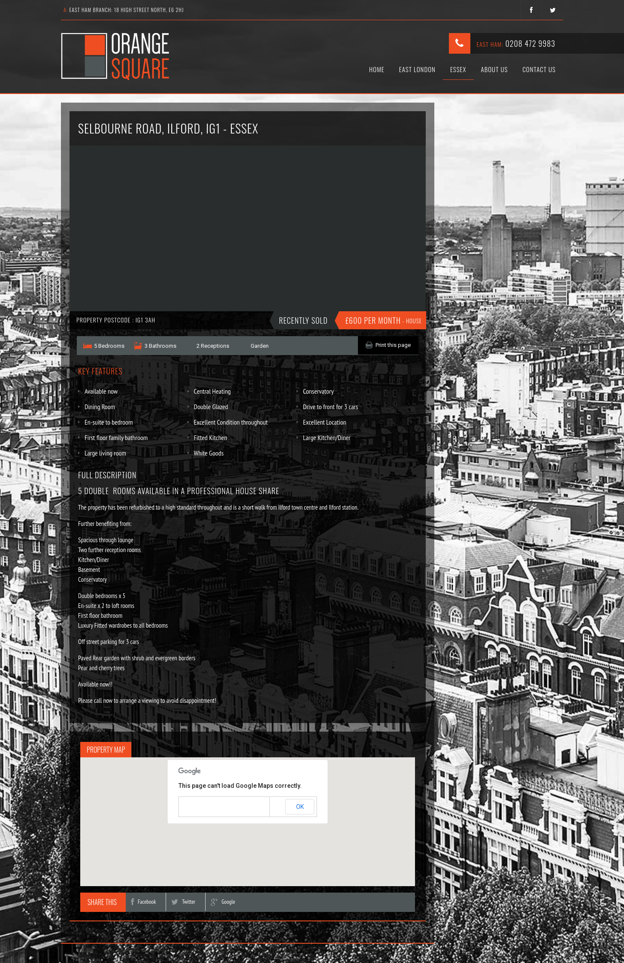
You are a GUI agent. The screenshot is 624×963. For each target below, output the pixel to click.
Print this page (393, 345)
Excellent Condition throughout (231, 422)
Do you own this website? (211, 807)
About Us (494, 69)
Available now (101, 391)
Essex (458, 69)
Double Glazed (211, 406)
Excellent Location (324, 422)
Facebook (143, 901)
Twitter (183, 901)
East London (417, 69)
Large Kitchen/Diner (327, 437)
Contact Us (539, 69)
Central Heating (212, 391)
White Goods (209, 453)
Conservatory (318, 391)
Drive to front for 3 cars (330, 406)
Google (223, 901)
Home (377, 69)
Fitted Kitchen (210, 437)
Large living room (105, 453)
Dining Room (100, 406)
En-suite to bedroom (109, 422)
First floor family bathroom (116, 437)
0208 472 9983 (530, 43)
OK (300, 806)
